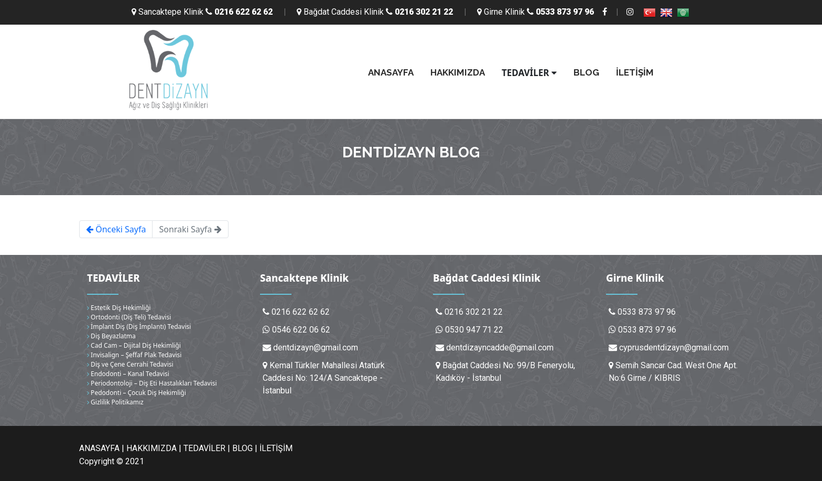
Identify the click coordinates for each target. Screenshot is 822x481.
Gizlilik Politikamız (115, 402)
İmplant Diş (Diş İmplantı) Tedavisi (139, 326)
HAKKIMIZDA (457, 72)
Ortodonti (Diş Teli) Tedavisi (129, 317)
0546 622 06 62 (301, 330)
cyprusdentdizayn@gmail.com (674, 347)
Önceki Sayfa (116, 229)
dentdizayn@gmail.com (315, 347)
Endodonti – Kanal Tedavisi (128, 373)
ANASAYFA (391, 72)
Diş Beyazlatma (111, 336)
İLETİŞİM (635, 72)
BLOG (586, 72)
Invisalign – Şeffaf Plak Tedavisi (134, 354)
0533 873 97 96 (647, 330)
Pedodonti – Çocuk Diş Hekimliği (136, 392)
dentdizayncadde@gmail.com (500, 347)
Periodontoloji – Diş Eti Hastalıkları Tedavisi (152, 383)
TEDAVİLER (529, 73)
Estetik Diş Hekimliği (118, 307)
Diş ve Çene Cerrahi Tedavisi (130, 364)
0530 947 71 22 (474, 330)
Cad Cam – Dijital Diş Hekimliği (134, 345)
